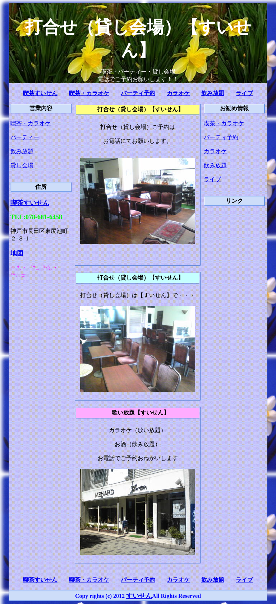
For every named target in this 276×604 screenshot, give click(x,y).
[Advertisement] (232, 320)
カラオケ (178, 93)
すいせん (139, 595)
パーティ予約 (138, 93)
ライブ (244, 93)
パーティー (24, 137)
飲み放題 (212, 93)
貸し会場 (21, 165)
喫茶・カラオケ (89, 93)
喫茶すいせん (40, 93)
